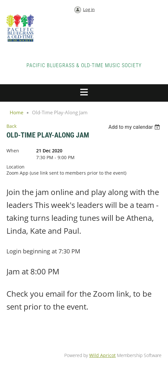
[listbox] (135, 127)
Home (16, 112)
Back (11, 126)
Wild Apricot (102, 355)
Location (15, 167)
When (12, 151)
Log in (89, 9)
